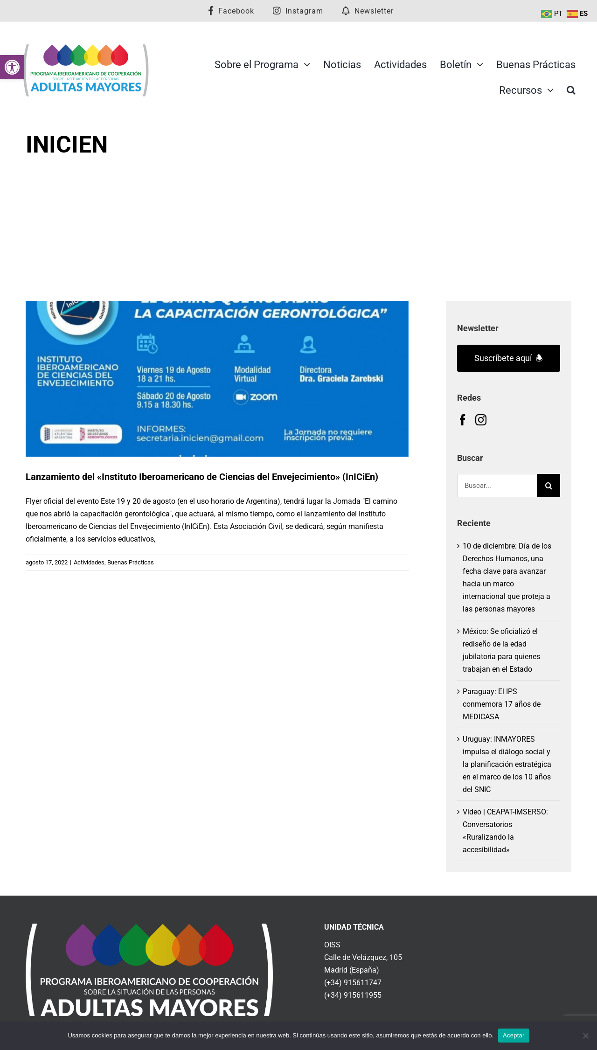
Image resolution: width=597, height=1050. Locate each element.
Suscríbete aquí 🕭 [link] (508, 358)
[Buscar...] (497, 485)
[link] (12, 67)
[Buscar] (548, 485)
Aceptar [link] (514, 1035)
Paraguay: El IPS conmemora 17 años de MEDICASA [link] (502, 704)
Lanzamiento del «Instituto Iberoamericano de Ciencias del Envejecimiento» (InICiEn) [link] (202, 476)
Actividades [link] (89, 562)
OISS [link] (332, 944)
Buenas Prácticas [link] (130, 562)
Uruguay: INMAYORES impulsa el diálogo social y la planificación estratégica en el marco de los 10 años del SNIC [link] (507, 764)
